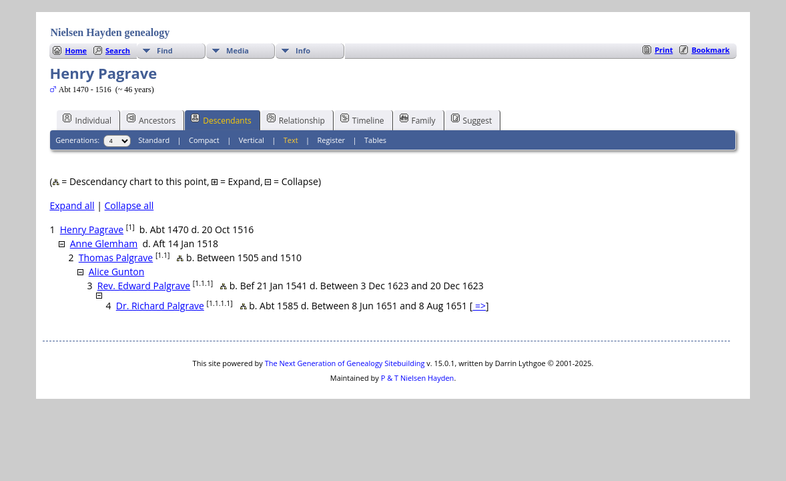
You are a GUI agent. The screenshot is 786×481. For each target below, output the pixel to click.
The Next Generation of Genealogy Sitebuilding (345, 363)
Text (291, 140)
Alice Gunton (116, 271)
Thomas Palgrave (116, 257)
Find (165, 50)
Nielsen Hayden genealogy (109, 32)
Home (76, 50)
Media (237, 50)
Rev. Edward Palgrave (143, 285)
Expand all (71, 205)
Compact (204, 140)
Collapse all (129, 205)
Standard (153, 140)
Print (664, 50)
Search (117, 50)
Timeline (362, 119)
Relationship (296, 119)
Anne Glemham (103, 243)
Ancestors (151, 119)
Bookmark (710, 50)
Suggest (471, 119)
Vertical (251, 140)
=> (479, 305)
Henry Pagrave (91, 229)
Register (332, 140)
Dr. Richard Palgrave (160, 305)
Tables (375, 140)
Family (418, 119)
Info (303, 50)
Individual (87, 119)
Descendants (221, 119)
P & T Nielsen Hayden (417, 378)
